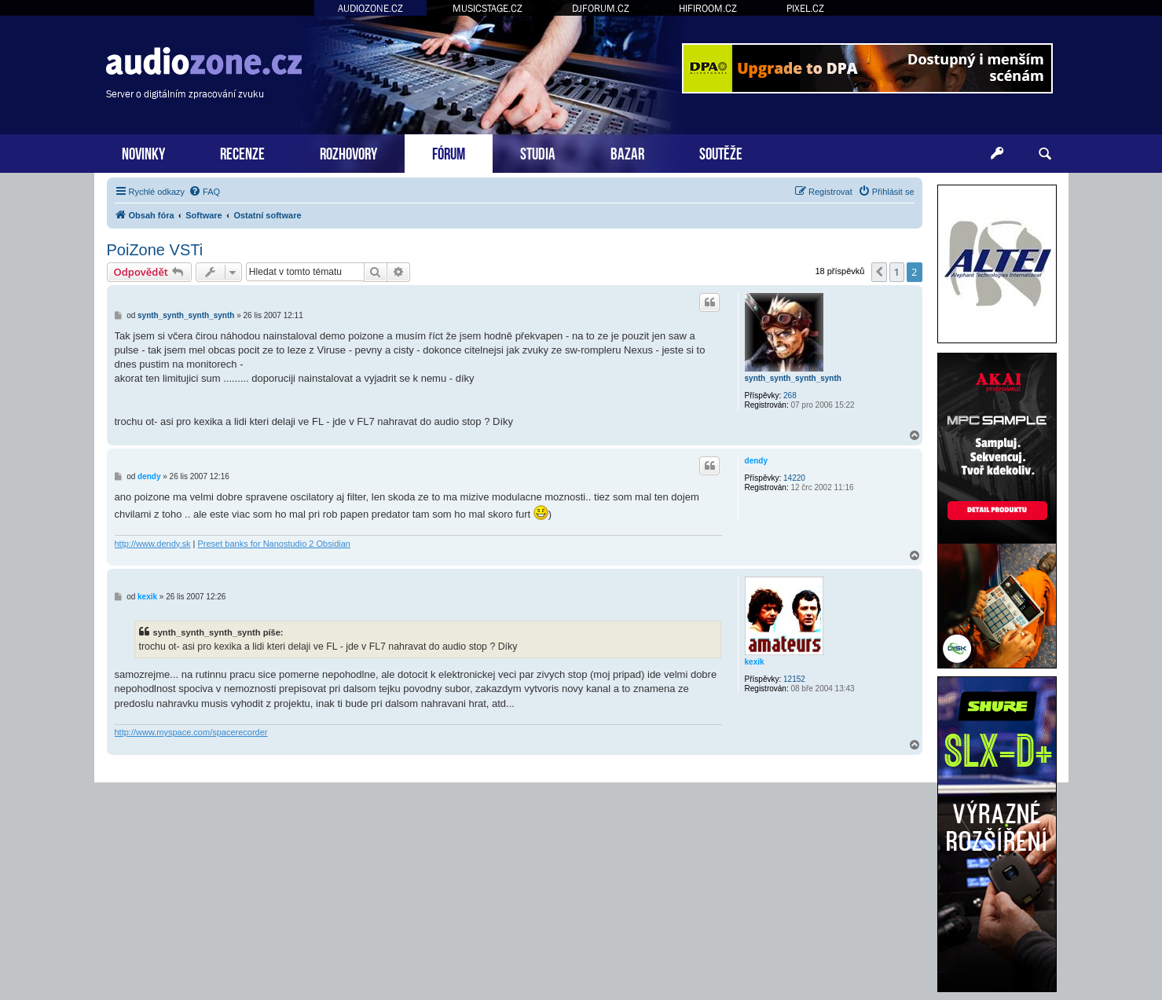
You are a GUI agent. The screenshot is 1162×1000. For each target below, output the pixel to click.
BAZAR (627, 152)
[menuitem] (204, 191)
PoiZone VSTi (155, 249)
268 (790, 395)
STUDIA (537, 152)
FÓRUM (448, 152)
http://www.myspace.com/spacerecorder (191, 732)
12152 (794, 679)
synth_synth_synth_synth (793, 378)
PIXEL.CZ (805, 8)
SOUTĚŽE (720, 152)
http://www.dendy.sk (153, 543)
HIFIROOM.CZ (708, 8)
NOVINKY (143, 152)
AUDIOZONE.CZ (370, 8)
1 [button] (897, 272)
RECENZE (242, 152)
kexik (754, 662)
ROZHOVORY (348, 152)
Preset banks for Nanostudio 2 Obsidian (274, 543)
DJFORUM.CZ (600, 8)
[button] (879, 271)
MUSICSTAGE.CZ (487, 8)
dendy (756, 460)
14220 (794, 478)
